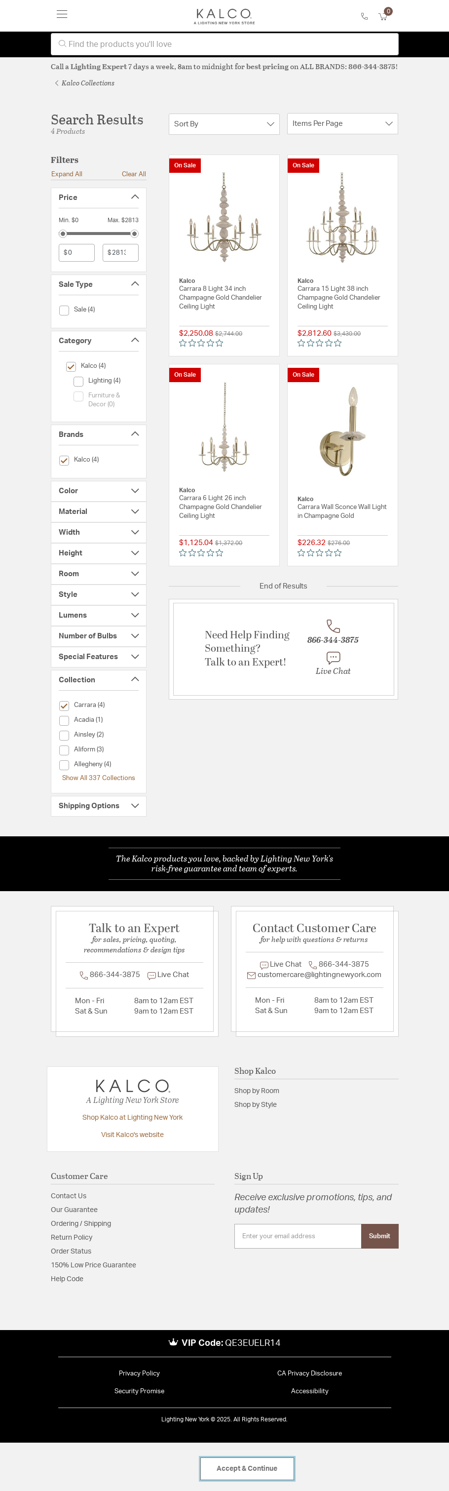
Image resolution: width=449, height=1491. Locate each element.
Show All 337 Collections (98, 778)
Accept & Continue (247, 1468)
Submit (379, 1236)
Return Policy (71, 1237)
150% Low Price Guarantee (93, 1265)
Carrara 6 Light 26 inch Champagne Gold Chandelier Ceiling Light (220, 507)
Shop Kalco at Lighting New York (132, 1117)
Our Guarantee (74, 1210)
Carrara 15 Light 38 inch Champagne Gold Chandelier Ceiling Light (339, 298)
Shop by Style (255, 1104)
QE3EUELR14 (253, 1343)
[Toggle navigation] (62, 16)
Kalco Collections (84, 83)
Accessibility (310, 1391)
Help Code (67, 1279)
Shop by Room (256, 1091)
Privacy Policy (139, 1374)
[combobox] (225, 44)
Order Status (71, 1251)
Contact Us (68, 1196)
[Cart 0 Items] (388, 17)
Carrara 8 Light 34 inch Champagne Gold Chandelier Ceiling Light (220, 298)
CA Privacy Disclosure (309, 1374)
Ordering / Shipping (81, 1223)
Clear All (134, 174)
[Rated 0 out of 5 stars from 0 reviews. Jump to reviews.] (203, 343)
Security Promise (139, 1391)
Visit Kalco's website (132, 1135)
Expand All (66, 174)
